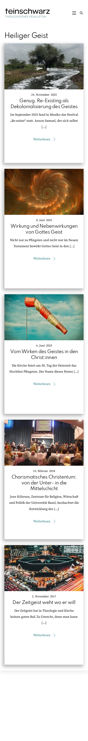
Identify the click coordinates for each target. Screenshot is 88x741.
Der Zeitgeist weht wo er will (43, 602)
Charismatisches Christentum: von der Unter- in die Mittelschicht (44, 483)
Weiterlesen (42, 139)
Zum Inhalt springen (15, 4)
